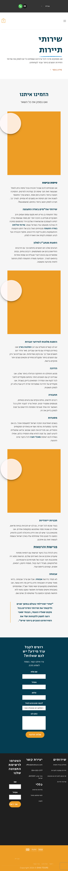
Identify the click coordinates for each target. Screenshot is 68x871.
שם (15, 782)
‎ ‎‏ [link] (33, 6)
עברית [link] (45, 6)
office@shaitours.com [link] (34, 765)
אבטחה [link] (39, 579)
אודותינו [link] (44, 864)
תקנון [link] (40, 801)
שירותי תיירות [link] (61, 782)
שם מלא (34, 672)
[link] (25, 6)
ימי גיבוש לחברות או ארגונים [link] (57, 776)
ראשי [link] (51, 864)
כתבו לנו (34, 714)
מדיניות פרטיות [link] (37, 790)
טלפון (34, 693)
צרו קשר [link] (36, 864)
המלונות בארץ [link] (25, 347)
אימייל (34, 682)
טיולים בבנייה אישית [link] (59, 765)
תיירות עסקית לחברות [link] (58, 770)
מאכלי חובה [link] (35, 437)
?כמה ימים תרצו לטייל (34, 703)
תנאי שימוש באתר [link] (36, 795)
